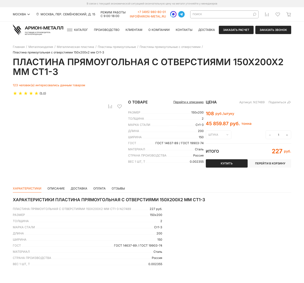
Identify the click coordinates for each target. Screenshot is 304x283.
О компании (159, 30)
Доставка (206, 30)
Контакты (184, 30)
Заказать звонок (273, 30)
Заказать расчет (236, 30)
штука (213, 134)
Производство (107, 30)
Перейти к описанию (188, 102)
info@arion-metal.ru (148, 16)
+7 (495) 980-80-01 (151, 12)
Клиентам (134, 30)
